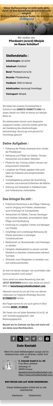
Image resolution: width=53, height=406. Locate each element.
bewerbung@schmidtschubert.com (28, 286)
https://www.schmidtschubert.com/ (36, 375)
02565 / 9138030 (19, 307)
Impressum (17, 395)
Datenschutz (35, 395)
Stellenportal (26, 19)
